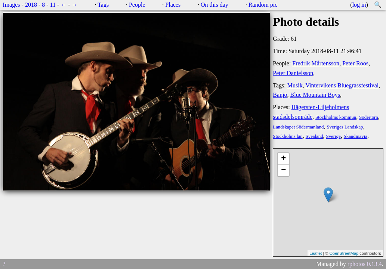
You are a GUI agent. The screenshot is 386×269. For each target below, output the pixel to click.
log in (359, 4)
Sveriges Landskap (345, 127)
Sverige (333, 136)
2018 (31, 4)
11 (53, 4)
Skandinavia (355, 136)
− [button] (283, 170)
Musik (295, 85)
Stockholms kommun (335, 117)
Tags (103, 4)
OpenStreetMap (343, 253)
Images (11, 4)
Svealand (314, 136)
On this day (214, 4)
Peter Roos (355, 63)
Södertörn (368, 117)
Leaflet (315, 253)
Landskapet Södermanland (298, 127)
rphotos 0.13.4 (365, 264)
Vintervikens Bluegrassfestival (342, 85)
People (137, 4)
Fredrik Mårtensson (315, 63)
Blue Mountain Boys (315, 95)
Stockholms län (287, 136)
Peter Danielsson (293, 73)
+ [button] (283, 158)
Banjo (280, 95)
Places (172, 4)
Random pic (263, 4)
